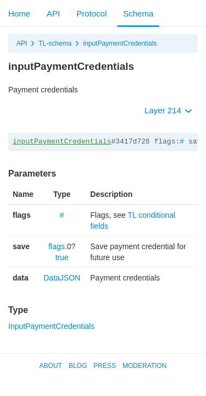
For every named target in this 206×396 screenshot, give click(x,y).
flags (56, 246)
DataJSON (61, 277)
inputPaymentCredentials (120, 43)
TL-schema (54, 43)
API (53, 13)
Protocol (91, 13)
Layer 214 (168, 110)
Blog (78, 366)
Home (19, 13)
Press (104, 366)
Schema (138, 13)
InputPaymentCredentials (51, 326)
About (51, 366)
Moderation (144, 366)
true (62, 257)
